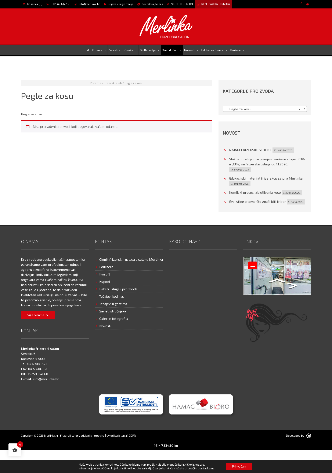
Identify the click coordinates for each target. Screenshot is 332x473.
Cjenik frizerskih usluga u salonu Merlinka (131, 259)
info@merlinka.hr (87, 4)
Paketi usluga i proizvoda (118, 289)
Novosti (191, 50)
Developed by (298, 435)
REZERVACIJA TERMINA (213, 4)
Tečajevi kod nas (111, 296)
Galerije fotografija (113, 318)
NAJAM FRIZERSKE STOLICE (250, 150)
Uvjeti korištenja (117, 435)
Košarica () (32, 4)
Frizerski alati (113, 83)
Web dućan (172, 50)
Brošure (237, 50)
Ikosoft (104, 274)
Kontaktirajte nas (150, 4)
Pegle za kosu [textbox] (263, 109)
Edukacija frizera (214, 50)
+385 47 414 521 (58, 4)
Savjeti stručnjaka (123, 50)
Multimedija (150, 50)
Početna (95, 83)
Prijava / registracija (118, 4)
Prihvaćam (239, 466)
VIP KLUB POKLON (180, 4)
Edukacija (106, 267)
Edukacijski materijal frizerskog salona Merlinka (266, 178)
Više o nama (35, 315)
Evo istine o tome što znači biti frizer (257, 201)
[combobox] (265, 109)
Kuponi (104, 281)
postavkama (206, 468)
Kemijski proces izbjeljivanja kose (255, 192)
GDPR (132, 435)
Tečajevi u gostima (113, 304)
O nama (99, 50)
